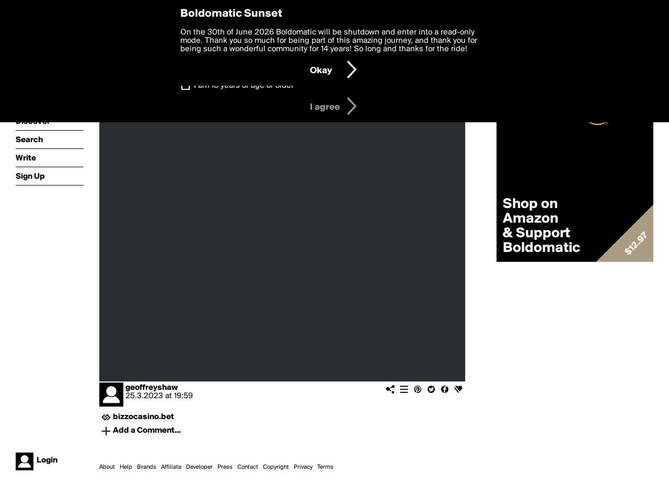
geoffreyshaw (151, 388)
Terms (325, 467)
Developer (199, 467)
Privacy (303, 467)
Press (225, 467)
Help (126, 467)
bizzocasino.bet (143, 417)
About (107, 467)
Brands (146, 467)
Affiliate (171, 467)
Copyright (276, 467)
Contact (247, 467)
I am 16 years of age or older (244, 86)
